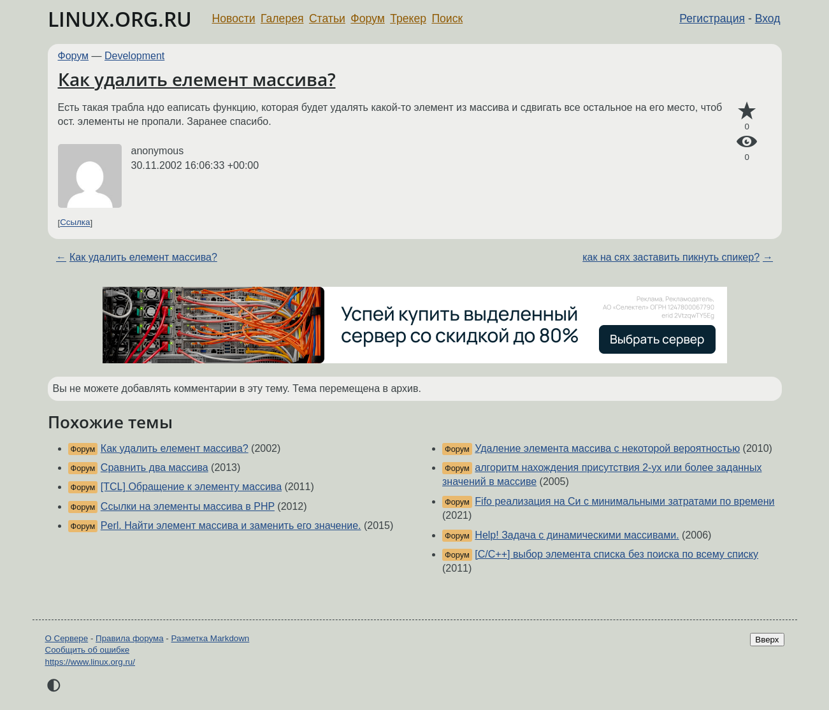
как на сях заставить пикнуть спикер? (671, 257)
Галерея (282, 18)
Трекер (408, 18)
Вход (768, 18)
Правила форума (130, 638)
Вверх (767, 639)
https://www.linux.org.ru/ (90, 662)
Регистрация (712, 18)
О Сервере (67, 638)
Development (134, 55)
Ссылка (75, 223)
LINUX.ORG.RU (120, 19)
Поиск (447, 18)
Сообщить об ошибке (87, 650)
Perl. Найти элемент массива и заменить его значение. (231, 525)
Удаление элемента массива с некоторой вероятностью (607, 448)
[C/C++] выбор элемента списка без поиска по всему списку (616, 554)
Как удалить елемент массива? (197, 79)
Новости (234, 18)
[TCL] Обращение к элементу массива (191, 486)
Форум (367, 18)
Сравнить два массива (154, 467)
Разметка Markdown (210, 638)
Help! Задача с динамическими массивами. (577, 535)
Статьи (327, 18)
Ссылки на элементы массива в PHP (188, 506)
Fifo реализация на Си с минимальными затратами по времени (624, 501)
